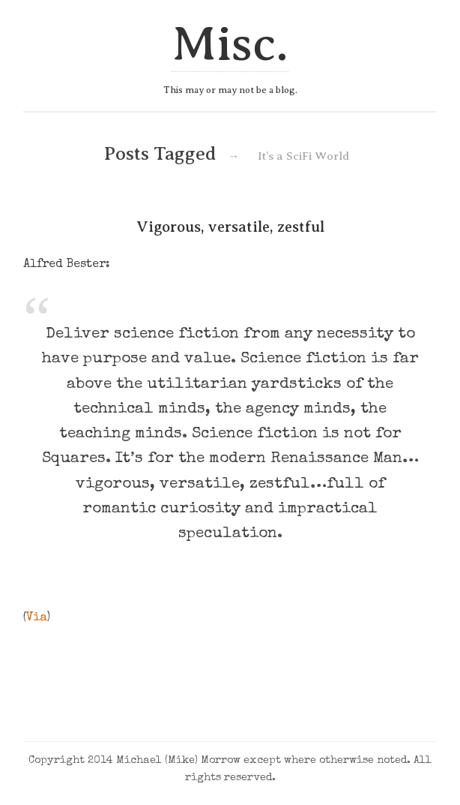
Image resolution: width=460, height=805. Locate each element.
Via (36, 618)
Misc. (230, 44)
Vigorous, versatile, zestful (230, 227)
